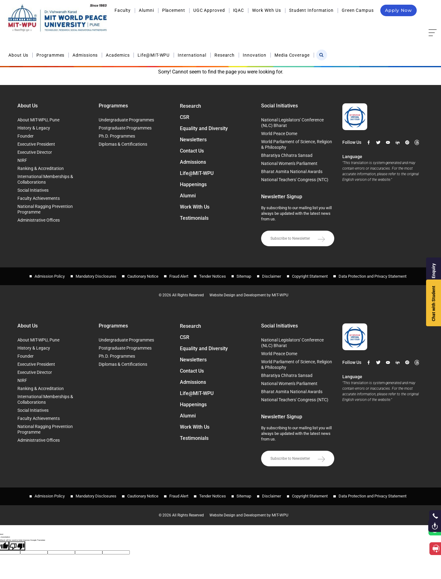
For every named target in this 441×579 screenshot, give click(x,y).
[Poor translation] (17, 540)
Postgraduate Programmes (125, 127)
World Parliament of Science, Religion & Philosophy (296, 144)
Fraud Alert (177, 274)
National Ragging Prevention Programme (45, 209)
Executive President (36, 144)
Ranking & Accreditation (40, 168)
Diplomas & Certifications (123, 144)
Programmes (146, 24)
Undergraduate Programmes (126, 119)
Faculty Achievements (38, 198)
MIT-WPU (283, 292)
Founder (25, 136)
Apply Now (398, 10)
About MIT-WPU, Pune (38, 119)
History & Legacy (33, 127)
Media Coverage (388, 24)
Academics (213, 24)
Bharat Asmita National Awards (291, 171)
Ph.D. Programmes (117, 136)
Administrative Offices (38, 220)
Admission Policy (43, 274)
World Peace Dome (279, 133)
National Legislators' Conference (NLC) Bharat (292, 122)
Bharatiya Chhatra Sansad (286, 155)
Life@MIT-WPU (250, 24)
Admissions (181, 24)
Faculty (123, 10)
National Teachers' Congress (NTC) (294, 179)
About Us (114, 24)
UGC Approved (209, 10)
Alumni (146, 10)
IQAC (238, 10)
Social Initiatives (33, 190)
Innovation (350, 24)
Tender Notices (212, 274)
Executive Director (34, 152)
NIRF (22, 160)
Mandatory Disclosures (91, 274)
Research (320, 24)
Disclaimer (274, 274)
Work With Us (266, 10)
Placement (173, 10)
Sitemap (245, 274)
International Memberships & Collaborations (45, 179)
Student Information (311, 10)
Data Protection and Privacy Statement (379, 274)
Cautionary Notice (139, 274)
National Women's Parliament (289, 163)
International (288, 24)
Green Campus (358, 10)
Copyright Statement (315, 274)
